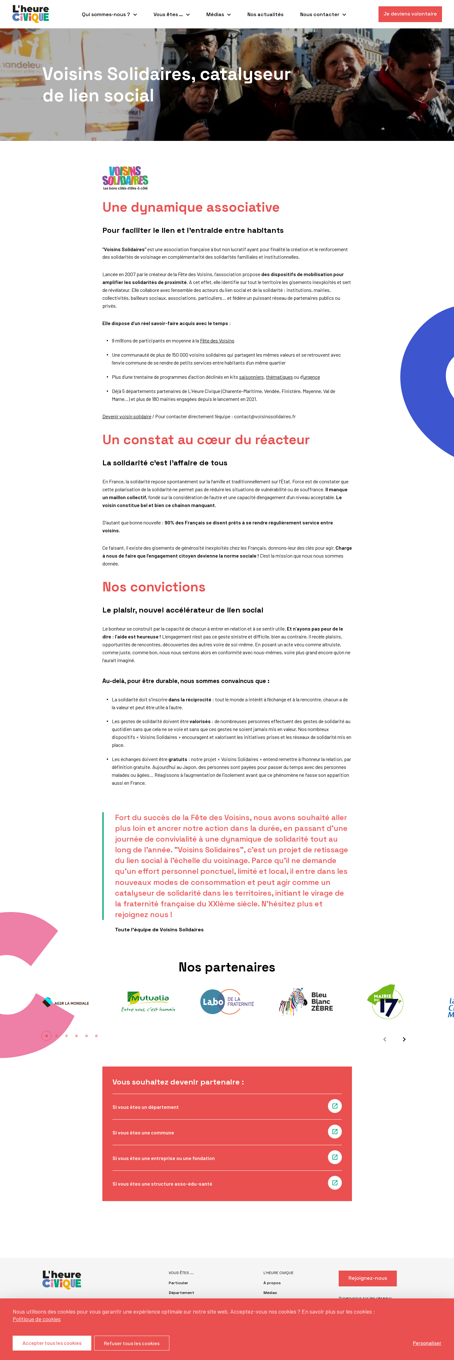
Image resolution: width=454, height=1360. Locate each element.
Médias (215, 14)
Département (181, 1292)
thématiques (279, 377)
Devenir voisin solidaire (126, 416)
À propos (272, 1282)
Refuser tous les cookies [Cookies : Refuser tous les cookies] (132, 1343)
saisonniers (251, 377)
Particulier (178, 1282)
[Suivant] (402, 1040)
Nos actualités (265, 14)
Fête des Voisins (217, 340)
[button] (46, 1036)
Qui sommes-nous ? (106, 14)
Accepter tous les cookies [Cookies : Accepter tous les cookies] (52, 1343)
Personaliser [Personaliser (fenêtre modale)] (427, 1343)
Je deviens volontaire (410, 13)
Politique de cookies (37, 1318)
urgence (311, 377)
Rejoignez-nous (367, 1278)
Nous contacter (319, 14)
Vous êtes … (168, 14)
